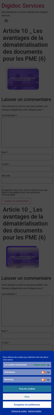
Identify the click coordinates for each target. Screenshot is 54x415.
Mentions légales (34, 411)
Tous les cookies (27, 388)
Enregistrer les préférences (27, 404)
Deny (27, 396)
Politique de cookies (19, 411)
